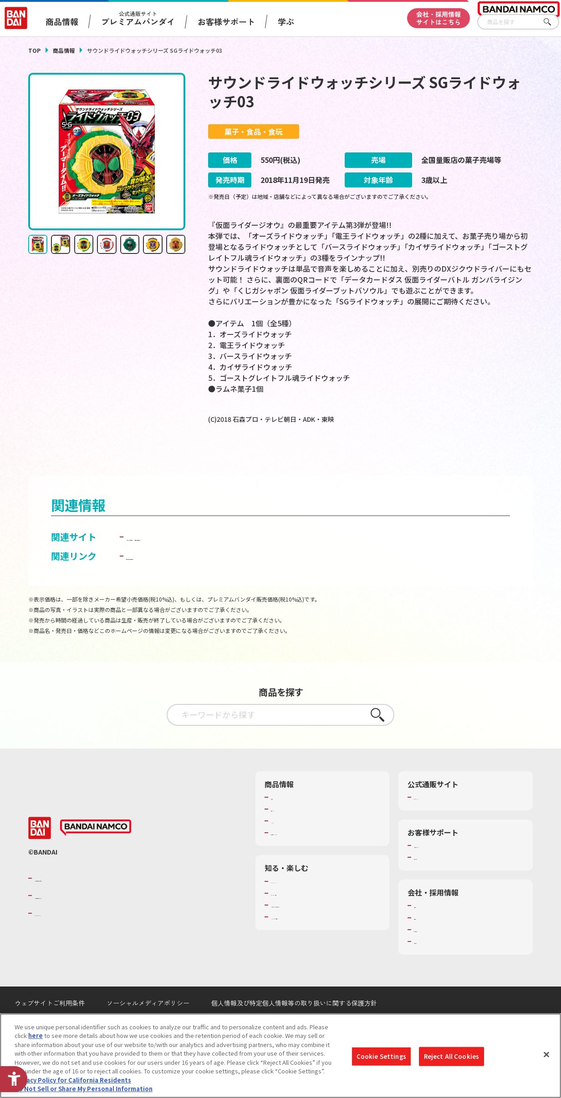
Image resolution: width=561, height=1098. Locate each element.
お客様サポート (226, 21)
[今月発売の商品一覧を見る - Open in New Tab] (455, 456)
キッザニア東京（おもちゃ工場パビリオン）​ (324, 930)
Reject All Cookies (451, 1056)
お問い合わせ (431, 962)
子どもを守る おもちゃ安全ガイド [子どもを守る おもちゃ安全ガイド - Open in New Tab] (195, 576)
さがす (552, 22)
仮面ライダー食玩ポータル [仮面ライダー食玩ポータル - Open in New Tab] (312, 557)
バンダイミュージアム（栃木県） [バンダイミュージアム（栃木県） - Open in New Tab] (315, 946)
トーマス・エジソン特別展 (306, 914)
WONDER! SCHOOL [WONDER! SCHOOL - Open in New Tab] (296, 902)
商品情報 (64, 50)
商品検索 (283, 818)
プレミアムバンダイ (440, 818)
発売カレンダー (291, 830)
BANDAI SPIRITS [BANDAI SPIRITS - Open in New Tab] (62, 934)
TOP (34, 50)
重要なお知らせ (434, 879)
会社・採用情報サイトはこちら (438, 18)
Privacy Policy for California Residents (73, 1080)
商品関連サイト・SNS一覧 (306, 854)
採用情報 (426, 939)
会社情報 (426, 927)
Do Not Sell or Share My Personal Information (84, 1088)
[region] (280, 1055)
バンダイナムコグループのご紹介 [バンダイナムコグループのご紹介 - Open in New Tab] (89, 899)
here (35, 1035)
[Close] (546, 1054)
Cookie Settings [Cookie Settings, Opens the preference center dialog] (381, 1056)
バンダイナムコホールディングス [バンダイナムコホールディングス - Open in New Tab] (89, 917)
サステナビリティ (437, 950)
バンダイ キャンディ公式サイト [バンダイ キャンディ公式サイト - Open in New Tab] (191, 557)
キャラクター (288, 842)
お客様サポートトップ (443, 867)
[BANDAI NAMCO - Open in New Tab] (95, 849)
